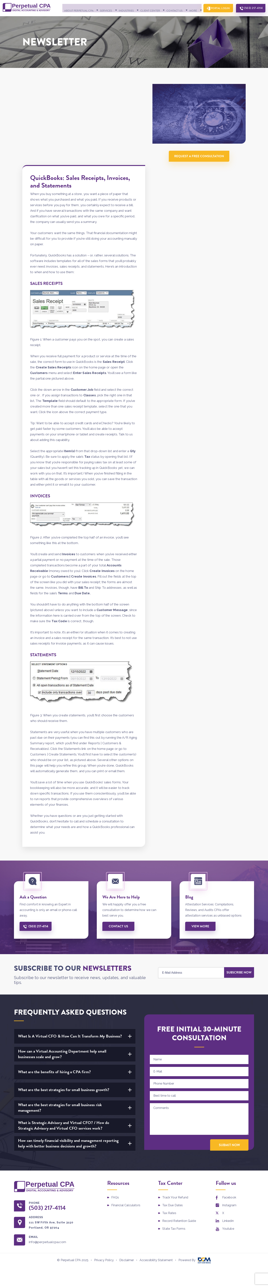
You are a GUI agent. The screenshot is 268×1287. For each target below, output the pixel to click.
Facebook (229, 1127)
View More (201, 855)
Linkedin (228, 1150)
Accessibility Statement (156, 1190)
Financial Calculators (125, 1134)
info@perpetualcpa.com (49, 1172)
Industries (119, 19)
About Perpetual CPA (71, 19)
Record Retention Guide (179, 1150)
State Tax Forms (173, 1158)
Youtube (228, 1158)
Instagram (229, 1134)
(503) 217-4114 (251, 18)
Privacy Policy (104, 1190)
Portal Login (216, 18)
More (186, 19)
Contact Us (167, 19)
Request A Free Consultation (200, 165)
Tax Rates (169, 1142)
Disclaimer (126, 1190)
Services (99, 19)
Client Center (143, 19)
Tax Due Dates (172, 1134)
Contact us (119, 855)
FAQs (115, 1127)
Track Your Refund (175, 1127)
